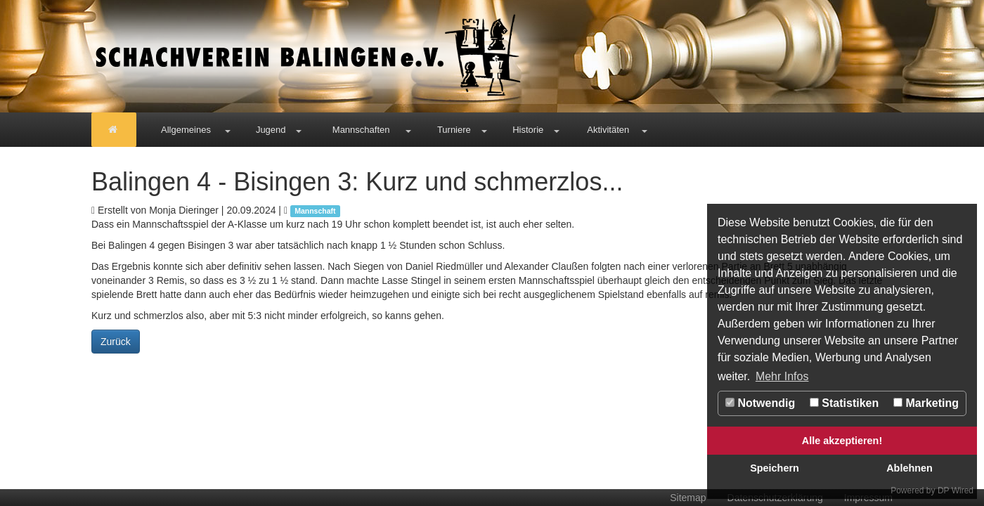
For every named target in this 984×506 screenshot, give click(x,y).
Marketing (926, 403)
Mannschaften (361, 129)
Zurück (116, 341)
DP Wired (955, 490)
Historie (527, 129)
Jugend (271, 129)
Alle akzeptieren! (842, 440)
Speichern (774, 468)
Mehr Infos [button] (782, 376)
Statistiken (844, 403)
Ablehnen (909, 468)
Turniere (454, 129)
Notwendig (760, 403)
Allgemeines (186, 129)
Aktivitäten (608, 129)
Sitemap (688, 497)
